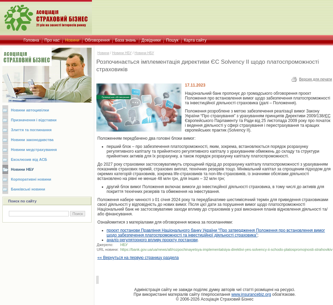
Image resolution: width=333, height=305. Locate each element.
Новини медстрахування (34, 150)
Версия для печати (315, 79)
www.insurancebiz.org (251, 294)
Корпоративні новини (31, 179)
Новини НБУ (22, 169)
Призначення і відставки (34, 120)
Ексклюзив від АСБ (29, 159)
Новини (103, 53)
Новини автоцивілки (30, 110)
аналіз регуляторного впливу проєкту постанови (152, 240)
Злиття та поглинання (31, 130)
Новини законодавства (32, 140)
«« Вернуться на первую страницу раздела (138, 257)
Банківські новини (28, 189)
